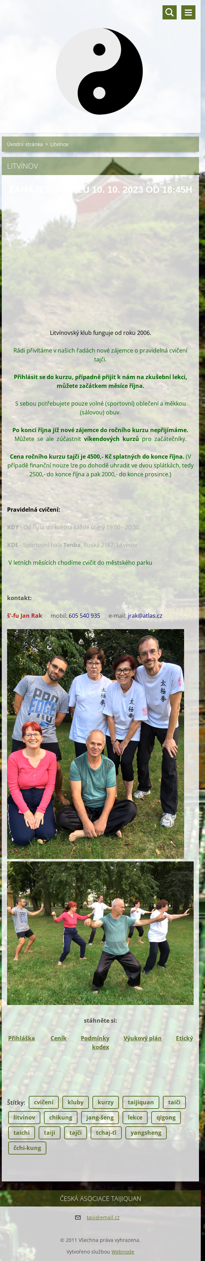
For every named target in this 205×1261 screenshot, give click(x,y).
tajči (75, 1133)
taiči (174, 1102)
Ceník (59, 1038)
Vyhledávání (170, 12)
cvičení (43, 1102)
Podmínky (95, 1038)
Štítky (15, 1102)
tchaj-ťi (106, 1133)
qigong (166, 1117)
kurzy (106, 1102)
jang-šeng (100, 1117)
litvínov (24, 1117)
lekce (135, 1117)
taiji (49, 1133)
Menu (188, 12)
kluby (76, 1102)
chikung (60, 1117)
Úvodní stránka (25, 144)
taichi (21, 1133)
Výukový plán (143, 1038)
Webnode (123, 1251)
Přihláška (21, 1038)
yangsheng (146, 1133)
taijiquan (141, 1102)
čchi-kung (27, 1148)
